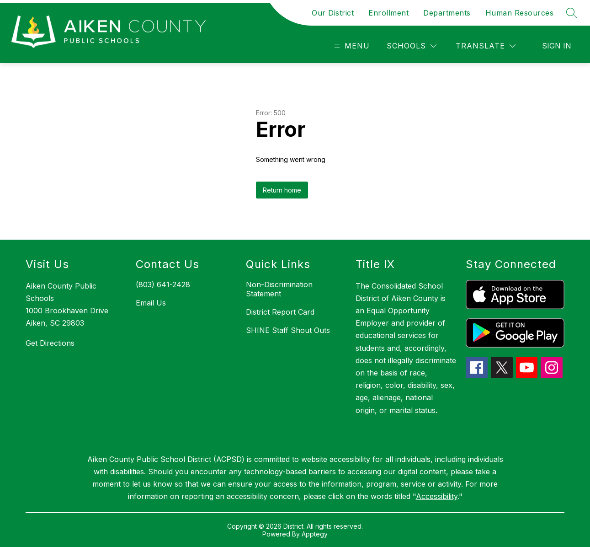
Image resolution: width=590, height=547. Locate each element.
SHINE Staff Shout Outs (288, 330)
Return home (282, 190)
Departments (447, 12)
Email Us (151, 302)
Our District (333, 12)
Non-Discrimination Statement (279, 289)
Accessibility (436, 496)
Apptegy (315, 534)
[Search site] (571, 12)
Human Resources (519, 12)
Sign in (556, 45)
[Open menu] (351, 46)
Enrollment (388, 12)
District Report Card (280, 311)
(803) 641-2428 (163, 284)
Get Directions (50, 343)
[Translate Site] (485, 46)
